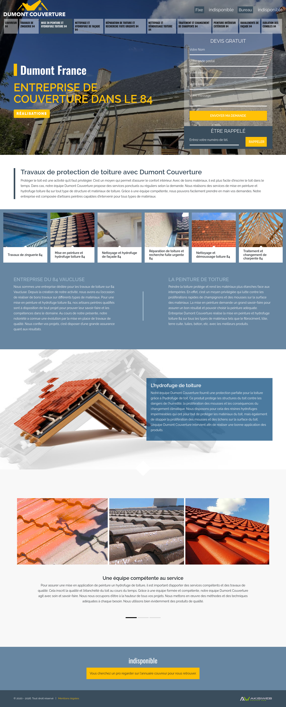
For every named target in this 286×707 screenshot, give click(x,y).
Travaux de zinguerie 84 (27, 24)
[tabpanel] (143, 591)
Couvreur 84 (11, 24)
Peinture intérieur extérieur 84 (225, 24)
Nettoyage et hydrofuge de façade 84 (87, 26)
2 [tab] (143, 617)
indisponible (221, 9)
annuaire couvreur (154, 673)
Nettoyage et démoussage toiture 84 (160, 26)
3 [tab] (155, 617)
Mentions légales (68, 698)
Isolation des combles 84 (270, 24)
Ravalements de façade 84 (249, 24)
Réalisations (32, 113)
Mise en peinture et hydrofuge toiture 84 (54, 24)
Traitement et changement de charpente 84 (194, 24)
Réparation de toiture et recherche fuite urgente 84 (122, 24)
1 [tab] (131, 617)
